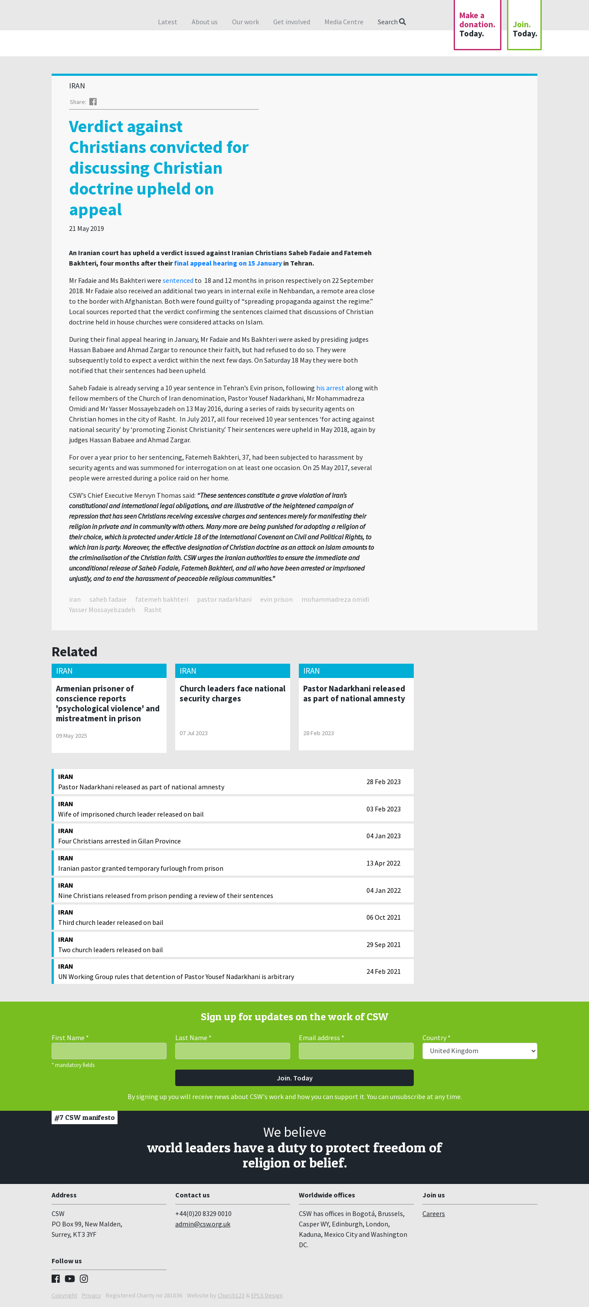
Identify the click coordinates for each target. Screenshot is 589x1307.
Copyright (64, 1295)
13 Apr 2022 (383, 863)
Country (436, 1037)
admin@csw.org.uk (202, 1223)
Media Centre (343, 21)
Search (392, 21)
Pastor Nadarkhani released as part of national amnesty (210, 781)
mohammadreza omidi (335, 599)
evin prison (276, 599)
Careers (433, 1213)
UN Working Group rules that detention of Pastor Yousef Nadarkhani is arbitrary (210, 971)
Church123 (231, 1295)
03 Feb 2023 (383, 808)
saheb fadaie (108, 599)
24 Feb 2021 (383, 971)
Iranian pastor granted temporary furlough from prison (210, 862)
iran (75, 599)
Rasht (153, 609)
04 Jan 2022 (383, 890)
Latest (167, 21)
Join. (525, 29)
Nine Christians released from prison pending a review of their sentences (210, 890)
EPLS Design (267, 1295)
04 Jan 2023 (383, 835)
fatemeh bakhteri (161, 599)
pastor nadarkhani (224, 599)
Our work (245, 21)
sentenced (178, 280)
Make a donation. (477, 24)
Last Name (193, 1037)
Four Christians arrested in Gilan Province (210, 835)
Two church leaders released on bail (210, 944)
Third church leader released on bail (210, 917)
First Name (70, 1037)
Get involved (291, 21)
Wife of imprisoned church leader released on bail (210, 808)
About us (205, 21)
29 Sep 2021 (383, 944)
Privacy (91, 1295)
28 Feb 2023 (383, 781)
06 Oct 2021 (383, 917)
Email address (321, 1037)
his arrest (330, 387)
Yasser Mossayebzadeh (102, 609)
